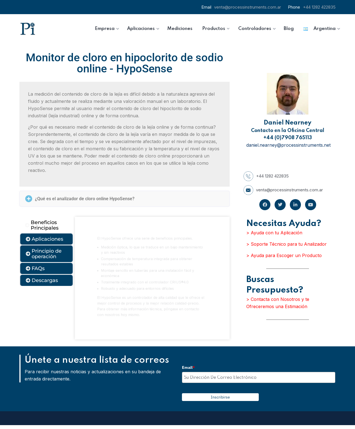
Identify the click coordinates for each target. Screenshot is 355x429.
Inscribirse (220, 397)
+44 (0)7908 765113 (287, 137)
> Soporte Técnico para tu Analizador (286, 244)
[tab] (46, 225)
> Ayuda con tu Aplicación (274, 232)
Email (188, 367)
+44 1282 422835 (319, 7)
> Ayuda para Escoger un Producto (284, 255)
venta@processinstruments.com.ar (247, 7)
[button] (124, 198)
